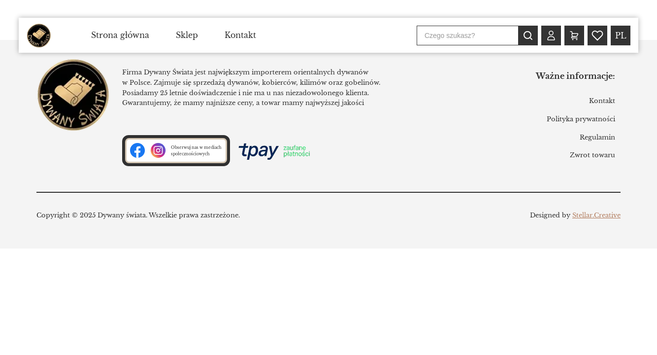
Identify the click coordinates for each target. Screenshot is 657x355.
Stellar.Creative (596, 215)
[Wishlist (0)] (597, 35)
